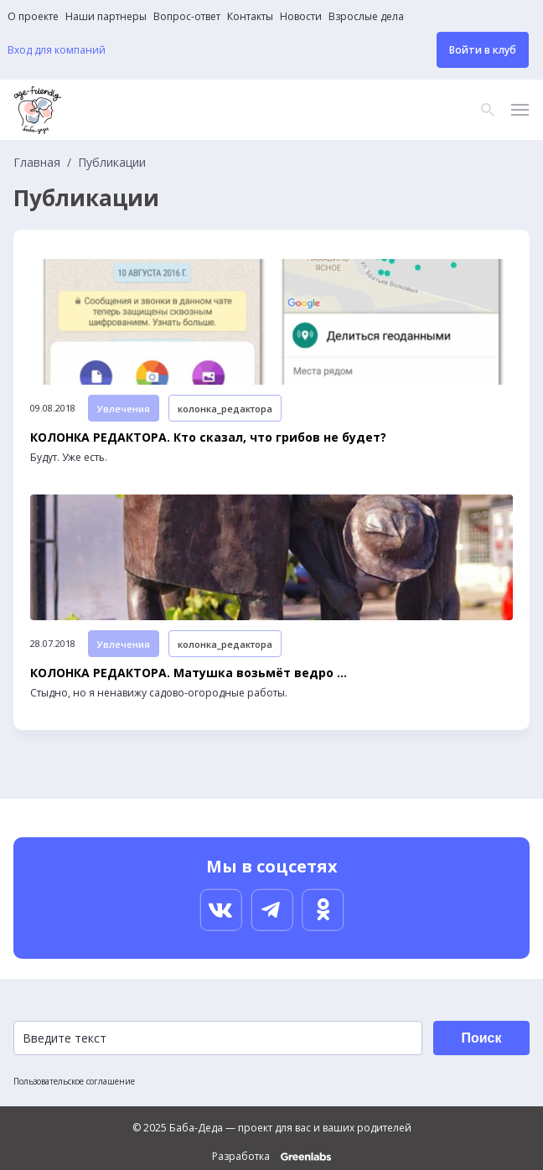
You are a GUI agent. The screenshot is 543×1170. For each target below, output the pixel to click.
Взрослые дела (366, 17)
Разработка (271, 1157)
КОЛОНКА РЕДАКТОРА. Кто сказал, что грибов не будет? (208, 437)
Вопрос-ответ (186, 17)
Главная (36, 162)
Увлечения (123, 408)
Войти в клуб (482, 50)
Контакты (250, 17)
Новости (301, 17)
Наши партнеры (106, 17)
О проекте (33, 17)
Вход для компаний (57, 50)
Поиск (481, 1038)
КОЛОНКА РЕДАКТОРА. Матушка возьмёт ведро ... (188, 673)
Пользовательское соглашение (74, 1081)
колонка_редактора (225, 408)
